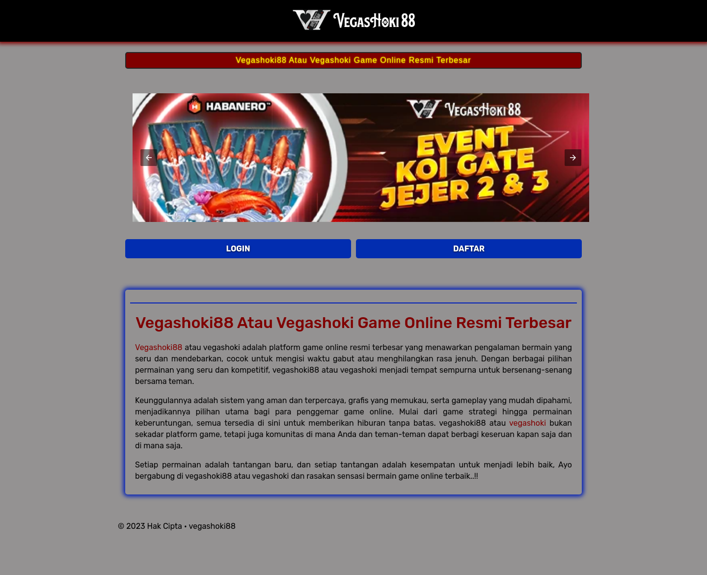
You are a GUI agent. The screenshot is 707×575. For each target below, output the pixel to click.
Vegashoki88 (159, 347)
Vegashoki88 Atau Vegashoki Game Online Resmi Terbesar (353, 60)
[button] (148, 157)
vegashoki (527, 423)
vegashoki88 (212, 526)
